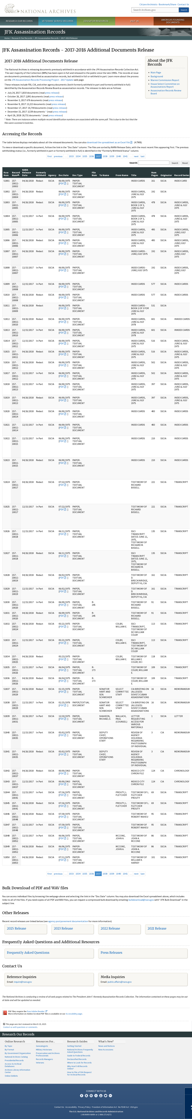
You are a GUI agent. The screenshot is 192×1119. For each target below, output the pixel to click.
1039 (111, 156)
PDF (61, 183)
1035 (84, 156)
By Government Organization (18, 1053)
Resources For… (45, 1041)
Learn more (165, 1113)
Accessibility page (74, 1013)
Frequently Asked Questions (28, 952)
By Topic (8, 1046)
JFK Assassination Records (46, 38)
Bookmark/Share (167, 4)
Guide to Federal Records (78, 1055)
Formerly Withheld (41, 174)
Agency (52, 175)
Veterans (40, 1062)
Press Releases (111, 952)
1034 (78, 156)
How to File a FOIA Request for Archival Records (79, 1073)
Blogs (105, 1095)
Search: (133, 162)
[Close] (188, 1091)
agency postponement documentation (68, 921)
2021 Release (157, 928)
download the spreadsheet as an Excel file (108, 142)
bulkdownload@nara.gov (141, 899)
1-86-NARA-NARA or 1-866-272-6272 (96, 1114)
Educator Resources (96, 20)
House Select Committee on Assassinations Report (165, 85)
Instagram (91, 1095)
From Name (122, 175)
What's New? (106, 1041)
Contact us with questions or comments (20, 1027)
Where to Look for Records (79, 1062)
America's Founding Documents (172, 21)
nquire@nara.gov (23, 981)
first (49, 156)
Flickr (110, 1095)
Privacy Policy (84, 1107)
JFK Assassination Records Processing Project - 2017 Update (43, 79)
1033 (71, 156)
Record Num (16, 174)
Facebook (81, 1095)
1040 (118, 156)
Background (157, 76)
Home (7, 38)
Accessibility (71, 1107)
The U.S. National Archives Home (39, 8)
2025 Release (16, 928)
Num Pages (154, 174)
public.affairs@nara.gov (120, 981)
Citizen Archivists (148, 4)
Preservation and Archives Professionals (48, 1054)
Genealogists (42, 1046)
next (136, 156)
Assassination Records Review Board (166, 92)
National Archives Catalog (16, 1056)
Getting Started (74, 1046)
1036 (91, 156)
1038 (105, 156)
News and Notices (106, 1046)
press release (51, 92)
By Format (9, 1049)
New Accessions (105, 1049)
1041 (125, 156)
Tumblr (96, 1095)
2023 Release (63, 928)
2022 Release (110, 928)
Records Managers (44, 1059)
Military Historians (44, 1049)
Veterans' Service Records (57, 20)
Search (184, 10)
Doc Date (64, 175)
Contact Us (183, 4)
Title (133, 175)
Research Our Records (19, 20)
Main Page (156, 72)
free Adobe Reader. (37, 1011)
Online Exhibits (11, 1075)
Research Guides (77, 1041)
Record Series (181, 175)
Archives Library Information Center (17, 1071)
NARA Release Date (26, 172)
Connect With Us (96, 1090)
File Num (94, 174)
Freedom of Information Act (104, 1107)
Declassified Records (77, 1059)
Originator (166, 175)
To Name (104, 175)
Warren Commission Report (165, 80)
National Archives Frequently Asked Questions (80, 1050)
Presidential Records (14, 1060)
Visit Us (134, 20)
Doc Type (77, 175)
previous (58, 156)
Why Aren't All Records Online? (77, 1067)
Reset (185, 163)
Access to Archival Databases (13, 1065)
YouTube (101, 1095)
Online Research (15, 1041)
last (143, 156)
